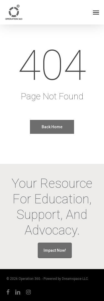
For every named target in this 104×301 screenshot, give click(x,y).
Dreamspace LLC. (75, 279)
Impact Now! (55, 250)
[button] (96, 12)
